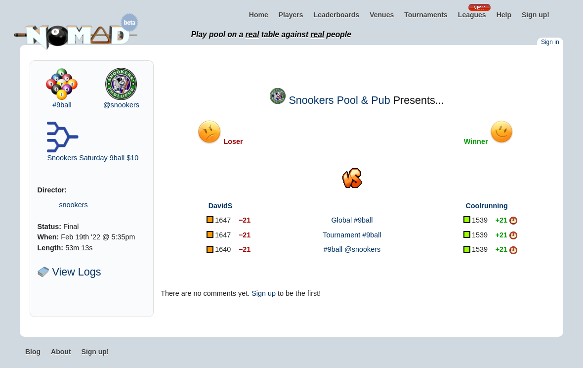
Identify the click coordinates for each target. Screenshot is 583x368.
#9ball (61, 105)
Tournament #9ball (352, 235)
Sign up (263, 293)
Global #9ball (352, 220)
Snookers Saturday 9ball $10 (92, 158)
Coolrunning (486, 206)
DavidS (220, 206)
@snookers (121, 105)
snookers (73, 205)
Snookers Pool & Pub (339, 100)
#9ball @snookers (352, 249)
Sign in (550, 42)
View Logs (69, 272)
